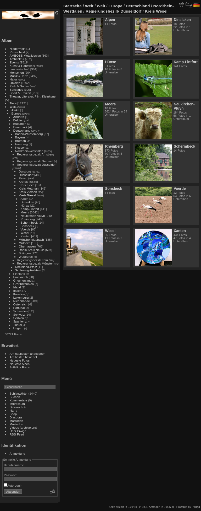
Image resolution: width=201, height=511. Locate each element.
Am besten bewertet (23, 357)
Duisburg (25, 171)
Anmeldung (17, 453)
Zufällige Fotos (20, 367)
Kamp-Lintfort (30, 209)
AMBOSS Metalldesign (25, 55)
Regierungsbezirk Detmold (35, 161)
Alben (7, 40)
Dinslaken (27, 202)
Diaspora (16, 417)
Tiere (13, 103)
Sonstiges (16, 89)
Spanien (19, 321)
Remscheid (17, 52)
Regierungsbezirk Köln (32, 260)
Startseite (72, 6)
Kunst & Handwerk (22, 65)
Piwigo (196, 506)
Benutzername (14, 465)
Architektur (17, 59)
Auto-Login (13, 485)
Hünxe (25, 205)
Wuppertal (26, 256)
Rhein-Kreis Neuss (31, 249)
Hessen (20, 147)
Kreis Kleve (27, 185)
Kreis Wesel (27, 195)
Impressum (17, 403)
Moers (25, 212)
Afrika (15, 110)
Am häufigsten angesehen (28, 353)
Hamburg (21, 144)
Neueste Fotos (20, 360)
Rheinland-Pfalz (26, 266)
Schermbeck (29, 222)
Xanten (25, 236)
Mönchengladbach (31, 239)
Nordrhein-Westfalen (29, 151)
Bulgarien (19, 123)
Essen (23, 178)
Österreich (20, 304)
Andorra (18, 117)
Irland (17, 287)
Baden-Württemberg (29, 134)
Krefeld (24, 181)
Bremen (20, 140)
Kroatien (19, 294)
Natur (13, 79)
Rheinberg (28, 219)
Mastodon (16, 420)
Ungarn (18, 328)
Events (14, 62)
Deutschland (21, 130)
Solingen (25, 253)
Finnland (19, 273)
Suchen (15, 397)
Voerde (25, 229)
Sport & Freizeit (20, 93)
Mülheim (24, 243)
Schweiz (19, 314)
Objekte (15, 82)
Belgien (18, 120)
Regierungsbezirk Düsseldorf (37, 164)
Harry (13, 410)
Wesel (25, 232)
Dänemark (20, 127)
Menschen (17, 72)
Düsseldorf (26, 174)
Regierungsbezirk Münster (35, 263)
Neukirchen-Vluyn (33, 215)
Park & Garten (19, 86)
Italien (17, 290)
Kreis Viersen (28, 191)
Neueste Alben (20, 363)
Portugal (19, 307)
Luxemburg (21, 297)
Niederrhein (18, 48)
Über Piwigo (18, 431)
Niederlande (21, 301)
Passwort (10, 475)
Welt (13, 106)
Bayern (20, 137)
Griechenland (22, 280)
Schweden (20, 311)
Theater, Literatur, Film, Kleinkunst (33, 96)
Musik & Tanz (19, 76)
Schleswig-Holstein (28, 270)
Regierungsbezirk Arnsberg (35, 154)
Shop (13, 414)
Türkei (17, 324)
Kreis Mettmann (29, 188)
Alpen (25, 198)
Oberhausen (27, 246)
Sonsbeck (27, 226)
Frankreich (20, 277)
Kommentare (18, 400)
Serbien (18, 318)
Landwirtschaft (20, 69)
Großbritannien (23, 284)
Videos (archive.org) (23, 427)
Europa (16, 113)
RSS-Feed (17, 434)
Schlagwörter (19, 393)
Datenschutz (18, 407)
